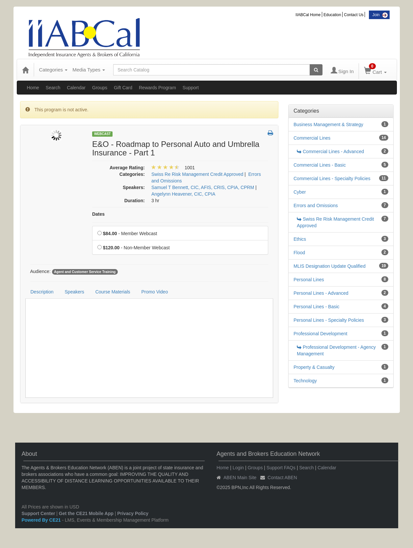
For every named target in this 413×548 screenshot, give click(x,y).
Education (332, 15)
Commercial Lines (312, 138)
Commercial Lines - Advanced (330, 151)
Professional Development (320, 333)
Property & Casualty (314, 367)
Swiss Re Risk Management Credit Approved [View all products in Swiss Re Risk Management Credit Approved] (197, 174)
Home (33, 87)
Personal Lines (309, 279)
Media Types (88, 69)
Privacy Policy (132, 513)
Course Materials (112, 291)
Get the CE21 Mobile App (86, 513)
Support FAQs (281, 467)
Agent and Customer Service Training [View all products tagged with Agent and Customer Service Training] (85, 272)
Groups (99, 87)
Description (42, 291)
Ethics (300, 239)
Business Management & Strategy (328, 124)
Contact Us (353, 15)
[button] (270, 133)
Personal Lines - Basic (316, 306)
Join (375, 15)
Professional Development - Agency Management (336, 350)
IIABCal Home (308, 15)
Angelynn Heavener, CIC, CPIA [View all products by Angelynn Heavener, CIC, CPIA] (183, 194)
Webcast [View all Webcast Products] (102, 134)
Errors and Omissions (316, 205)
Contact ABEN (282, 477)
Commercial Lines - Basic (320, 165)
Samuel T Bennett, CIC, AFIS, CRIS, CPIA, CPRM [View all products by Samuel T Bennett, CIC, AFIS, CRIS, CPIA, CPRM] (202, 187)
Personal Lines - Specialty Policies (329, 320)
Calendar (76, 87)
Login (238, 467)
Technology (305, 380)
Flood (299, 252)
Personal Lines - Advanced (321, 293)
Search (53, 87)
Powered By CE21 (42, 520)
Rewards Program (157, 87)
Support (191, 87)
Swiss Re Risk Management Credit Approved (335, 222)
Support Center (38, 513)
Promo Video (155, 291)
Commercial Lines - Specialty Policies (332, 178)
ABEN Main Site (239, 477)
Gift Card (123, 87)
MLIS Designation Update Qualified (330, 266)
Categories (53, 69)
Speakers (74, 291)
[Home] (25, 70)
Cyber (300, 192)
